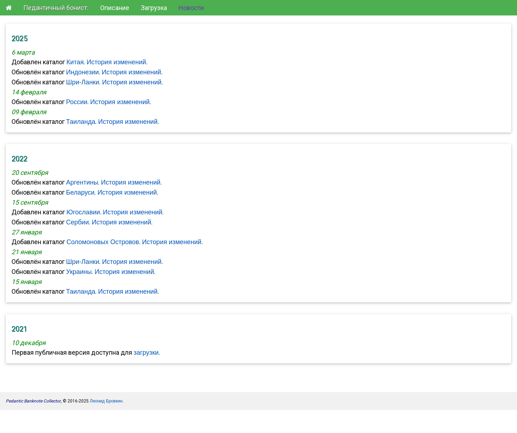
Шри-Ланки (82, 82)
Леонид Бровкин (106, 401)
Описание (114, 7)
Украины (79, 271)
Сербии (77, 222)
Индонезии (82, 72)
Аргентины (82, 182)
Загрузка (154, 7)
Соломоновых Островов (102, 242)
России (76, 102)
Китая (75, 62)
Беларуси (80, 192)
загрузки (146, 352)
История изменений (116, 62)
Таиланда (80, 121)
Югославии (83, 212)
